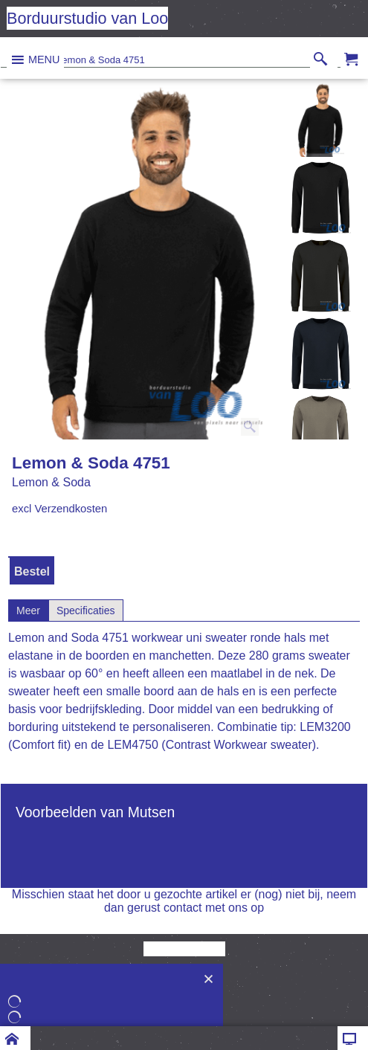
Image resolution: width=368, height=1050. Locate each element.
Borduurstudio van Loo (87, 18)
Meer (28, 610)
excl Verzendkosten (59, 509)
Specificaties (86, 610)
